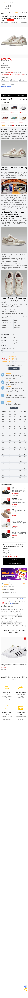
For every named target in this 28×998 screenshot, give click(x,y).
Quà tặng (24, 614)
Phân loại (4, 352)
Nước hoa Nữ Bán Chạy (7, 623)
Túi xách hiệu (4, 611)
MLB (10, 614)
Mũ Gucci (12, 611)
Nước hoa (13, 618)
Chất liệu (3, 345)
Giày (17, 22)
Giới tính (3, 337)
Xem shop (14, 596)
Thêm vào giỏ (7, 95)
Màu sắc (3, 340)
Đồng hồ (21, 609)
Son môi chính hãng (6, 621)
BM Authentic (7, 582)
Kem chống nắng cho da (19, 625)
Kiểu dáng (4, 343)
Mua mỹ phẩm (16, 614)
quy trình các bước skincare (15, 616)
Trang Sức (4, 616)
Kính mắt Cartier (5, 618)
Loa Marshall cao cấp (6, 625)
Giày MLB (15, 621)
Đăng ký (21, 598)
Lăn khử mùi (4, 614)
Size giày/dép (5, 334)
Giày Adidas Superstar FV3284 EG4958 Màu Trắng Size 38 (14, 665)
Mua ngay (21, 95)
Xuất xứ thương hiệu (6, 349)
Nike (2, 13)
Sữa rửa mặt (14, 609)
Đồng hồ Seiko (18, 623)
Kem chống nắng (5, 609)
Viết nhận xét (14, 368)
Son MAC (18, 611)
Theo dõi (24, 583)
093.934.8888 (9, 6)
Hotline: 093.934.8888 (14, 563)
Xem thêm (14, 407)
